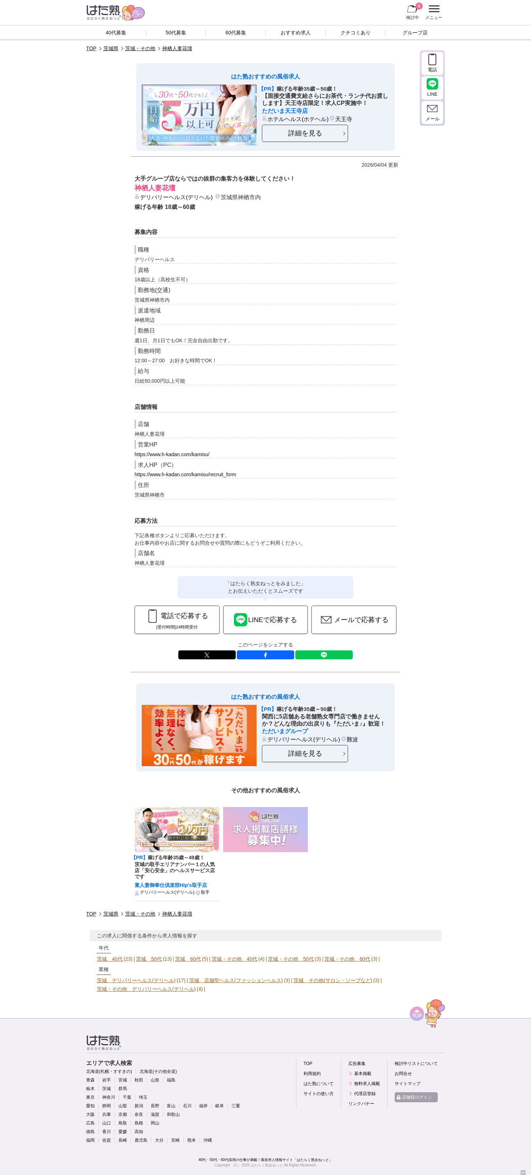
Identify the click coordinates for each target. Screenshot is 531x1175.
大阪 (90, 1114)
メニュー (432, 12)
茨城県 (110, 48)
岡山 (155, 1123)
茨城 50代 (149, 959)
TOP (91, 48)
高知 (139, 1131)
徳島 (90, 1131)
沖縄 (207, 1140)
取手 (205, 892)
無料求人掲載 (367, 1083)
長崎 (122, 1140)
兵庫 (106, 1114)
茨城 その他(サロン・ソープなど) (332, 980)
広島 (90, 1123)
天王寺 (343, 119)
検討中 (414, 11)
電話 (432, 69)
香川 (106, 1131)
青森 (90, 1080)
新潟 (139, 1105)
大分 (159, 1140)
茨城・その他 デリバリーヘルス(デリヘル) (146, 989)
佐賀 (106, 1140)
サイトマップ (407, 1083)
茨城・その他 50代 (291, 959)
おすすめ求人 (296, 32)
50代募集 (176, 32)
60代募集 (235, 32)
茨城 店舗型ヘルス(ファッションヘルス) (236, 980)
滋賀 (155, 1114)
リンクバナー (361, 1103)
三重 (235, 1105)
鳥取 (122, 1123)
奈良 (139, 1114)
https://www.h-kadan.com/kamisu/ (172, 454)
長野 (155, 1105)
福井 (203, 1105)
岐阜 (219, 1105)
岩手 (106, 1080)
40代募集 (116, 32)
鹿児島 (141, 1140)
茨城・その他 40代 (235, 959)
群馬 (122, 1088)
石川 (187, 1105)
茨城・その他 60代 (347, 959)
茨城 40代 (110, 959)
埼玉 (143, 1097)
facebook (265, 654)
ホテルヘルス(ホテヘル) (298, 119)
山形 (155, 1080)
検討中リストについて (416, 1063)
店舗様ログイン (417, 1097)
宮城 (122, 1080)
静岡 (106, 1105)
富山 (171, 1105)
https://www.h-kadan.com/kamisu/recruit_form (185, 474)
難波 (352, 739)
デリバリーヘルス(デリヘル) (176, 197)
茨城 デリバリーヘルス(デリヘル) (136, 980)
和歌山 (173, 1114)
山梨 (122, 1105)
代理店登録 (365, 1093)
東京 (90, 1097)
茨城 (106, 1088)
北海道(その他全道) (158, 1071)
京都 (122, 1114)
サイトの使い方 (319, 1093)
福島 (171, 1080)
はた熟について (319, 1083)
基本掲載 (362, 1073)
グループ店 (415, 32)
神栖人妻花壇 (177, 48)
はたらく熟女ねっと (267, 1165)
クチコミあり (355, 32)
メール (433, 118)
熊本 (191, 1140)
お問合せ (403, 1073)
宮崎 (175, 1140)
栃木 (90, 1088)
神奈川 (108, 1097)
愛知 (90, 1105)
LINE (324, 654)
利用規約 (312, 1073)
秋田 (139, 1080)
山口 (106, 1123)
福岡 (90, 1140)
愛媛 (122, 1131)
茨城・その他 (140, 48)
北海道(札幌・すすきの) (109, 1071)
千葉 (127, 1097)
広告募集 (357, 1063)
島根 (139, 1123)
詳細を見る (305, 133)
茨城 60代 (188, 959)
